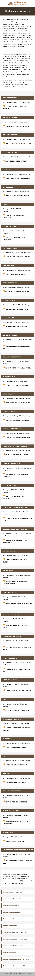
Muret (14, 87)
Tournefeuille (6, 87)
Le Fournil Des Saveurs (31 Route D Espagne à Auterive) (17, 38)
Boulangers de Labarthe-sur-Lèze (15, 966)
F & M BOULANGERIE (10, 248)
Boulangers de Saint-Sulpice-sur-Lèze (16, 959)
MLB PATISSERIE (9, 376)
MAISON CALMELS (9, 300)
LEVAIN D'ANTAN (9, 411)
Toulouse (19, 84)
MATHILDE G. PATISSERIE (12, 429)
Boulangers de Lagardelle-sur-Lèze (15, 939)
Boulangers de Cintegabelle (12, 892)
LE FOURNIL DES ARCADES (12, 680)
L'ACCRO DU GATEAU (10, 485)
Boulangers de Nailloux (11, 952)
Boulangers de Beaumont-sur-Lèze (15, 932)
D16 (4, 699)
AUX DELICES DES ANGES (11, 810)
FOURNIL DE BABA (9, 226)
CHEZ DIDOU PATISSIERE (12, 719)
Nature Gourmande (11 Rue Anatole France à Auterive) (16, 34)
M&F (4, 756)
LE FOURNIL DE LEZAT (10, 592)
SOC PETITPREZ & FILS (11, 614)
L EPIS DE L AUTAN (9, 394)
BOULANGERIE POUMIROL (12, 791)
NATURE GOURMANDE (10, 117)
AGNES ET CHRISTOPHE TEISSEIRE (15, 446)
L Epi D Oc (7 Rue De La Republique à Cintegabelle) (17, 45)
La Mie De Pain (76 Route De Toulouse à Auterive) (17, 43)
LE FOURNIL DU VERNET (11, 317)
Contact (29, 974)
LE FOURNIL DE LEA (10, 335)
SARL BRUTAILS (8, 265)
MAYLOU (6, 773)
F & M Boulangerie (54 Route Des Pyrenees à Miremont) (17, 57)
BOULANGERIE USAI (10, 135)
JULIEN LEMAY (8, 570)
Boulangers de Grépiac (11, 905)
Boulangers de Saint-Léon (12, 912)
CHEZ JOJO (7, 739)
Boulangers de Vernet (10, 925)
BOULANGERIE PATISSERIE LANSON (15, 529)
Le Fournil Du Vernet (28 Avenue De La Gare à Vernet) (15, 68)
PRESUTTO (6, 169)
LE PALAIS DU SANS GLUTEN (12, 463)
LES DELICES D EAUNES (11, 551)
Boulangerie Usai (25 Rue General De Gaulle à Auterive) (17, 36)
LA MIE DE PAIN (8, 187)
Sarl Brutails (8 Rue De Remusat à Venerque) (15, 61)
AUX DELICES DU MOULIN (12, 636)
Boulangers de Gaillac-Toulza (13, 945)
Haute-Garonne (15, 26)
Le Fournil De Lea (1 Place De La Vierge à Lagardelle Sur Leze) (17, 71)
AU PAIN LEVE (8, 832)
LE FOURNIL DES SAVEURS (12, 152)
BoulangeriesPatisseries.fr (10, 20)
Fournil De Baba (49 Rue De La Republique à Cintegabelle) (17, 55)
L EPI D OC (6, 204)
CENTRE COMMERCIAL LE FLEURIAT (15, 507)
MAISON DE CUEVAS (10, 658)
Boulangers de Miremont (11, 898)
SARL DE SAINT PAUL (10, 98)
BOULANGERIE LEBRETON (12, 357)
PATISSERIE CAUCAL (10, 283)
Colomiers (25, 84)
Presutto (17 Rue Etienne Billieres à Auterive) (17, 41)
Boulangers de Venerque (11, 919)
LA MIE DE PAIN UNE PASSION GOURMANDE (18, 850)
